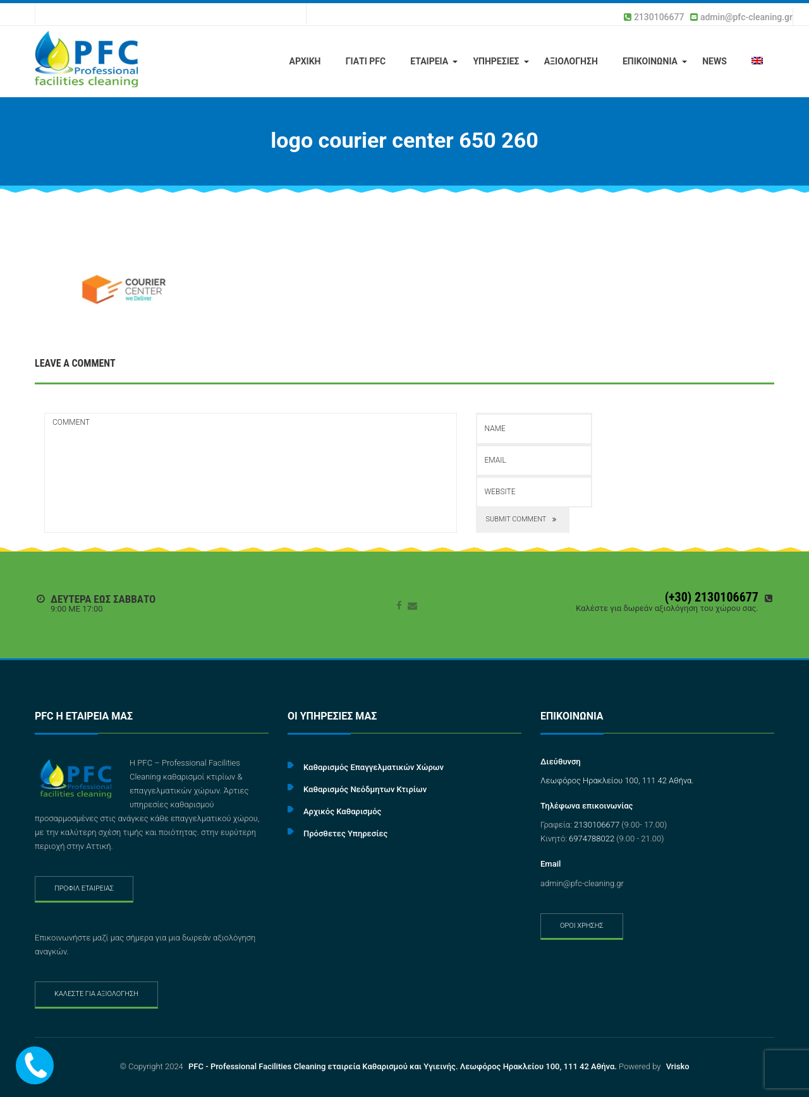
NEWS (714, 61)
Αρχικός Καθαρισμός (342, 811)
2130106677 (659, 17)
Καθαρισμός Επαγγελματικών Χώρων (373, 767)
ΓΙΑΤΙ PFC (366, 61)
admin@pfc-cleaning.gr (746, 17)
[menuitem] (757, 61)
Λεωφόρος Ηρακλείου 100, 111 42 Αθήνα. (617, 780)
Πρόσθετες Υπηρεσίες (345, 833)
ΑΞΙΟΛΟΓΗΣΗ (571, 61)
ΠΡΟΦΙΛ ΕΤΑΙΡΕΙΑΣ (84, 888)
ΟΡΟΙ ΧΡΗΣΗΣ (582, 926)
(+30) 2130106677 (711, 597)
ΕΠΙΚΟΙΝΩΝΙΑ (650, 61)
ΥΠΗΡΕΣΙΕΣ (496, 61)
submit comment (523, 520)
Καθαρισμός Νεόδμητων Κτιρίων (365, 789)
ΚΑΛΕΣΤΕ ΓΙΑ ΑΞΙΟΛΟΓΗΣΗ (96, 994)
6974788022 (591, 838)
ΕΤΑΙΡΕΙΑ (429, 61)
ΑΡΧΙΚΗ (305, 61)
